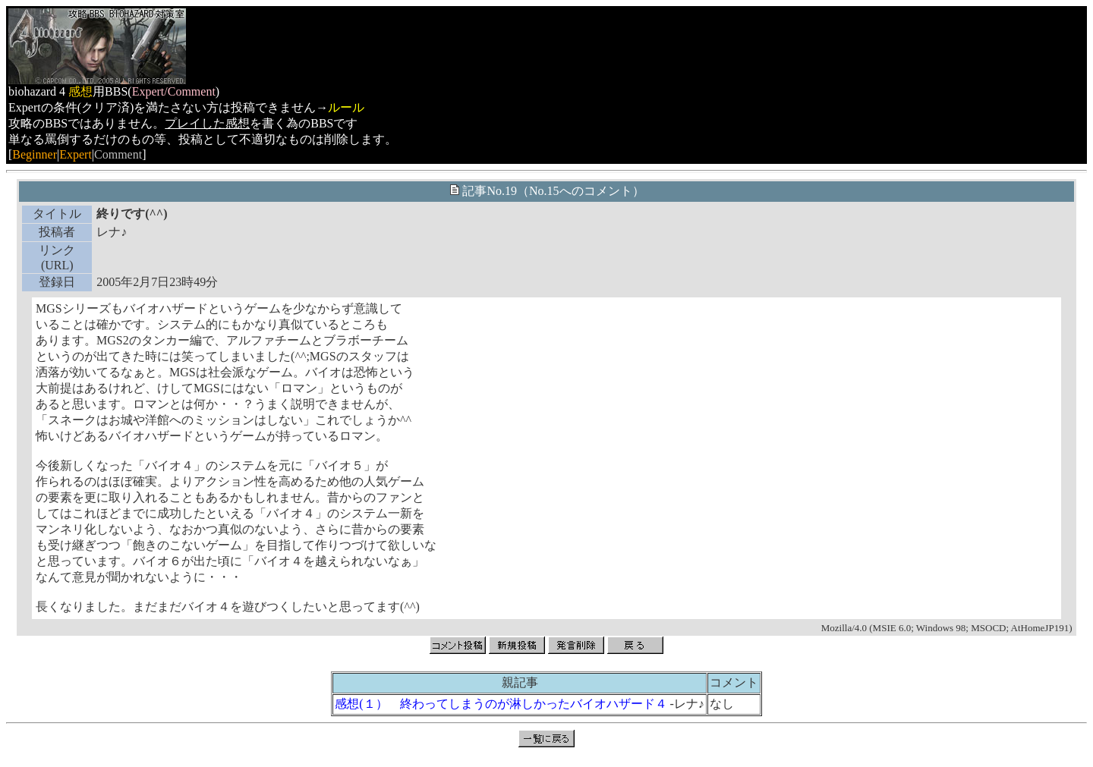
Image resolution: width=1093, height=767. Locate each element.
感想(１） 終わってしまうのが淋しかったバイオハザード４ (500, 703)
